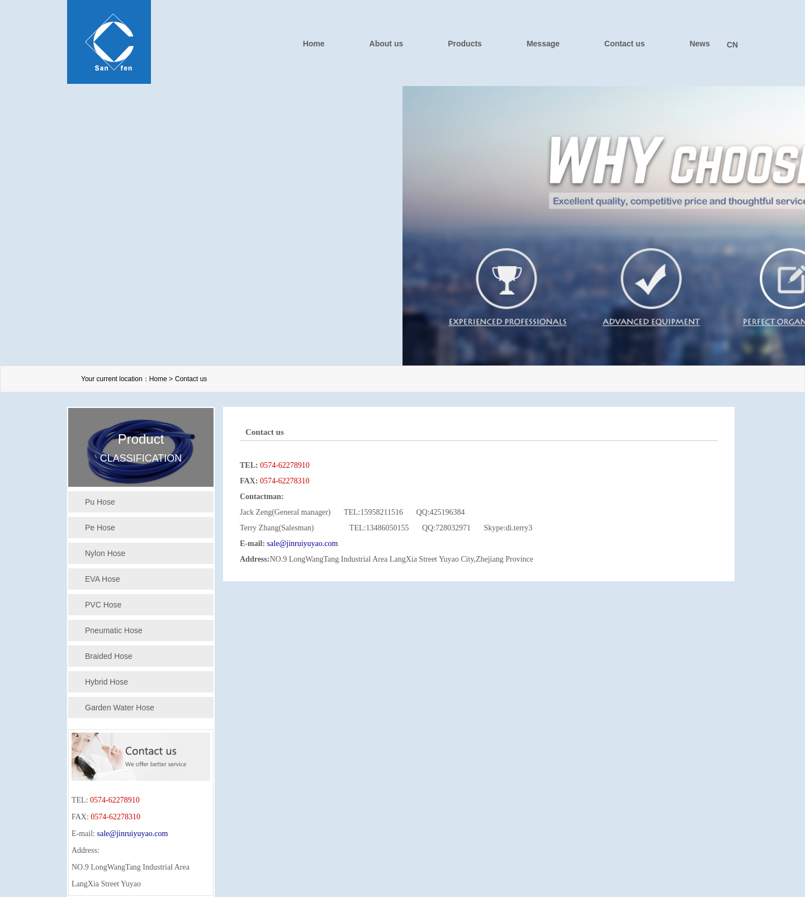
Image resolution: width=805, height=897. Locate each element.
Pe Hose (100, 527)
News (699, 43)
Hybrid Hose (106, 681)
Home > (161, 379)
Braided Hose (108, 656)
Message (543, 43)
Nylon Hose (105, 553)
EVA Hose (102, 579)
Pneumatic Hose (114, 630)
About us (387, 43)
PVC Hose (103, 604)
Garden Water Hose (119, 707)
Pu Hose (100, 501)
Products (465, 43)
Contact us (624, 43)
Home (314, 43)
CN (732, 44)
